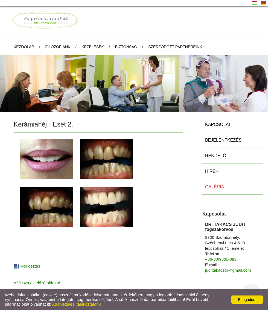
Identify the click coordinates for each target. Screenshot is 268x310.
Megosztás (27, 266)
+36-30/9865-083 (221, 259)
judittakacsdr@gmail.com (228, 270)
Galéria (214, 187)
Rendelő (215, 155)
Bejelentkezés (223, 140)
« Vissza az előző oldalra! (37, 282)
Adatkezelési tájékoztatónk (76, 304)
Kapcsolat (218, 124)
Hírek (212, 171)
